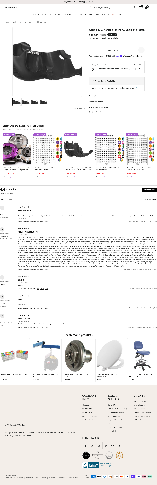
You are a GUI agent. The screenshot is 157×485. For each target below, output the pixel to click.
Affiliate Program (140, 420)
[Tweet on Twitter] (97, 112)
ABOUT (121, 14)
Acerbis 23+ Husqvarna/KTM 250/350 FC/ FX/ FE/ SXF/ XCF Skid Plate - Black (78, 169)
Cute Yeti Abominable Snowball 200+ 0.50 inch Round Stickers (139, 169)
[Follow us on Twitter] (92, 445)
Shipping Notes (96, 102)
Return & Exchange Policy (117, 409)
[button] (141, 50)
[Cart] (146, 7)
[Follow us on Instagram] (99, 445)
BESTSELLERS (46, 14)
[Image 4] (44, 102)
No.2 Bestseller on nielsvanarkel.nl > (103, 38)
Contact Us (112, 405)
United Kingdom (32, 478)
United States (18, 478)
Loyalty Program (140, 405)
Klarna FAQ (112, 431)
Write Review (149, 190)
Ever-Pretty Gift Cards (142, 416)
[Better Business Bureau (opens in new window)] (97, 465)
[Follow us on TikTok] (119, 445)
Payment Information (116, 420)
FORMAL (57, 14)
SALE (114, 14)
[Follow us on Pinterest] (105, 445)
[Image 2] (25, 102)
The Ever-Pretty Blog (89, 420)
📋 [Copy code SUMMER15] (136, 88)
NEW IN (36, 14)
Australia (62, 478)
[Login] (135, 7)
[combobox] (111, 7)
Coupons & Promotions (142, 412)
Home (7, 22)
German (52, 478)
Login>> (11, 177)
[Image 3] (35, 102)
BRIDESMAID (94, 14)
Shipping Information (116, 412)
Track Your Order (114, 416)
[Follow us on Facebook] (85, 445)
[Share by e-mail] (101, 111)
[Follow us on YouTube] (112, 445)
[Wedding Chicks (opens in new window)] (86, 455)
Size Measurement (115, 427)
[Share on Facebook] (89, 112)
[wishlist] (140, 7)
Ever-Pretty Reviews (89, 416)
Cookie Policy (87, 412)
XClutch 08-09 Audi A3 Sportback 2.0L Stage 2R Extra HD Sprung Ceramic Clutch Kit (17, 169)
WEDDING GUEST (70, 14)
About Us (85, 405)
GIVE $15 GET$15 (140, 409)
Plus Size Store (73, 478)
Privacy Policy (87, 409)
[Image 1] (16, 102)
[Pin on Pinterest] (92, 112)
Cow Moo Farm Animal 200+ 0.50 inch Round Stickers (46, 169)
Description (93, 96)
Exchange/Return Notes (98, 107)
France (43, 478)
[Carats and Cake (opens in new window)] (97, 455)
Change (139, 65)
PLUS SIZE (105, 14)
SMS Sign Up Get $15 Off (143, 401)
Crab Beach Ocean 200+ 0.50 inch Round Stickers (107, 169)
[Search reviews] (15, 200)
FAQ (109, 423)
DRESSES (83, 14)
